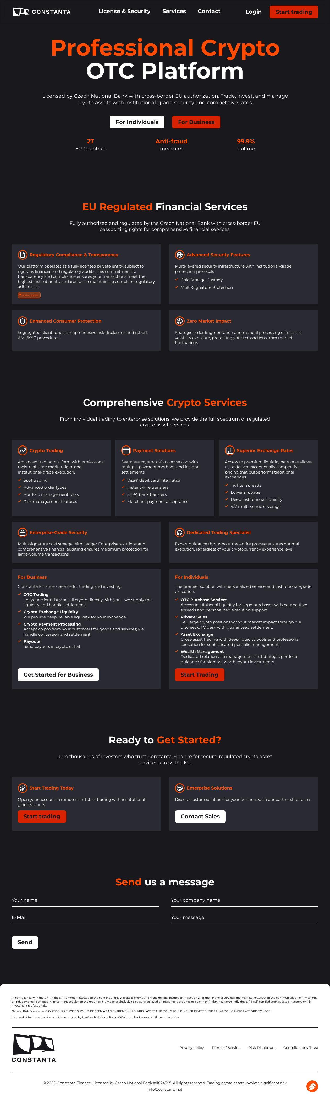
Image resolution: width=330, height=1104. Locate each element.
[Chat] (312, 1086)
